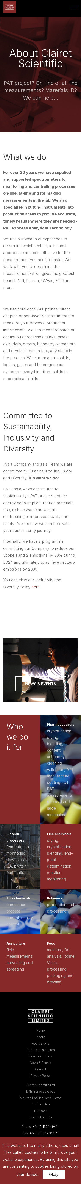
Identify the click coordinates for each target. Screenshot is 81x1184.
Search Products (40, 1056)
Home (40, 1030)
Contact (40, 1069)
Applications (40, 1043)
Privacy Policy (41, 1075)
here (35, 587)
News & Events (40, 683)
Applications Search (40, 1050)
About (40, 1037)
